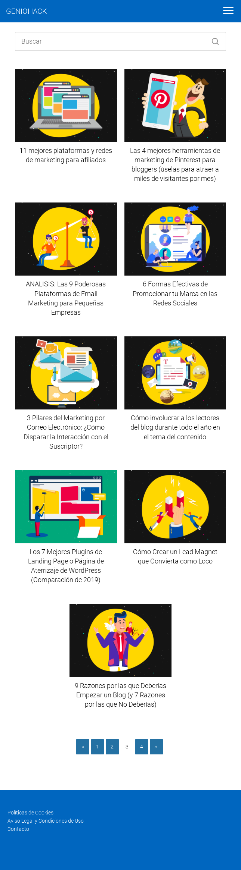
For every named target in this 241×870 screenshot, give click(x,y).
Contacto (18, 829)
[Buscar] (212, 39)
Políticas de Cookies (30, 813)
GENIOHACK (26, 11)
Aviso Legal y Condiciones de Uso (45, 821)
